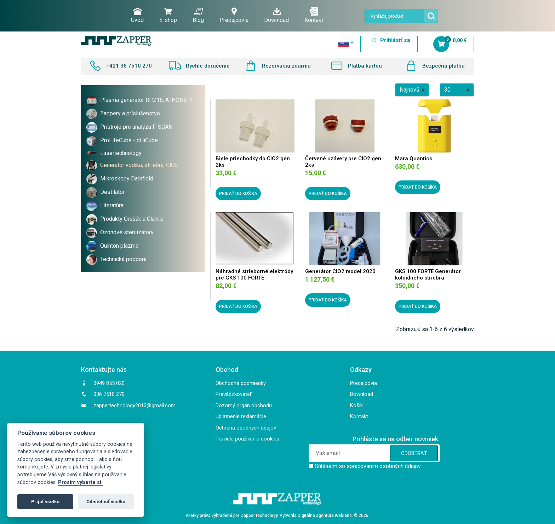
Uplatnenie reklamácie (241, 416)
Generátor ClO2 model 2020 (340, 271)
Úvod (137, 15)
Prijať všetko (45, 501)
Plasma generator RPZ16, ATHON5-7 (146, 100)
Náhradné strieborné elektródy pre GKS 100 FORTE (254, 274)
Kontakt (313, 15)
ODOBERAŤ (414, 453)
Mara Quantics (413, 158)
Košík (356, 405)
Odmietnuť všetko (105, 501)
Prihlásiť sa (390, 40)
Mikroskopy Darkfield (126, 178)
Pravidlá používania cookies (247, 439)
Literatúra (112, 205)
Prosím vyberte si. (80, 482)
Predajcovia (233, 15)
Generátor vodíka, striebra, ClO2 (139, 165)
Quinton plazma (119, 245)
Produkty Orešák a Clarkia (132, 218)
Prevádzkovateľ (234, 394)
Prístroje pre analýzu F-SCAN (136, 126)
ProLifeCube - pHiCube (129, 140)
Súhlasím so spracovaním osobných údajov (368, 466)
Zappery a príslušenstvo (130, 113)
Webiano (343, 515)
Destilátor (112, 192)
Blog (198, 15)
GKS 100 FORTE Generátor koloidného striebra (428, 274)
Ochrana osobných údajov (246, 428)
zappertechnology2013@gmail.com (134, 405)
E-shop (168, 15)
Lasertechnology (121, 153)
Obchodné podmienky (241, 383)
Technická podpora (123, 259)
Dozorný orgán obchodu (244, 405)
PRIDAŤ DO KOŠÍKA (238, 193)
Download (276, 15)
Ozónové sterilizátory (127, 232)
